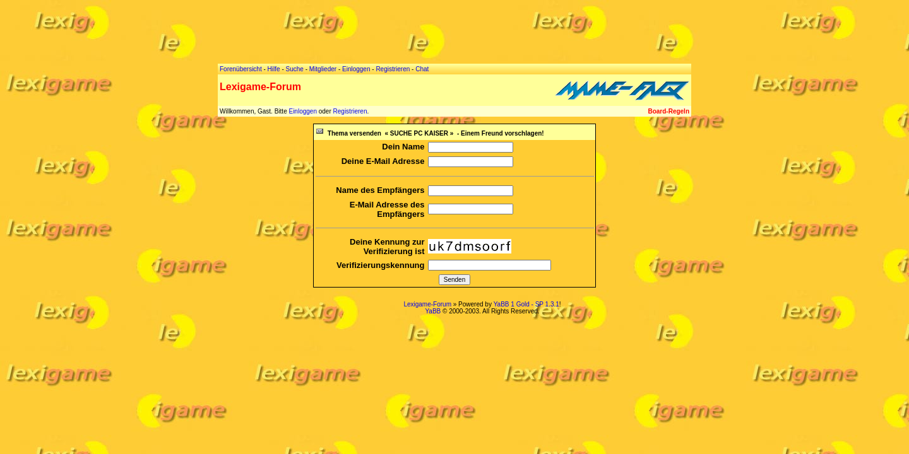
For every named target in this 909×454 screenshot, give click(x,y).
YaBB (433, 311)
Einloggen (302, 111)
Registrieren (350, 111)
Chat (422, 69)
